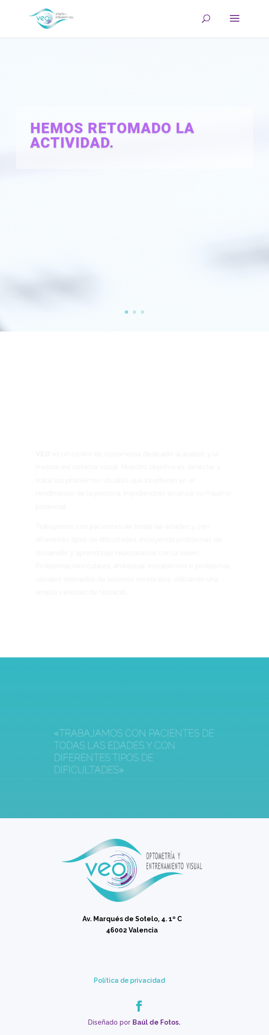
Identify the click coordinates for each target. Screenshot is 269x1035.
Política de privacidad (129, 980)
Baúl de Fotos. (156, 1022)
